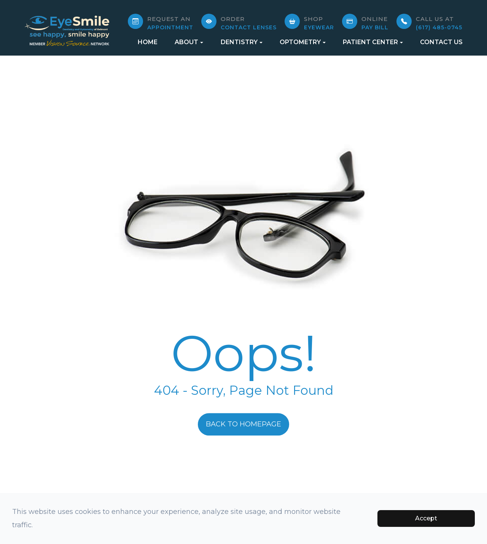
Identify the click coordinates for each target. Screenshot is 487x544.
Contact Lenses (249, 23)
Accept (426, 518)
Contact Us (441, 42)
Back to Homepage (243, 424)
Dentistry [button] (242, 42)
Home (148, 42)
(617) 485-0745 (439, 23)
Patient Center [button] (373, 42)
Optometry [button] (303, 42)
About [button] (189, 42)
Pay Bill (374, 23)
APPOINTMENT (170, 23)
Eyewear (319, 23)
